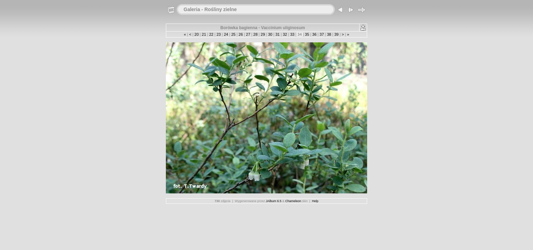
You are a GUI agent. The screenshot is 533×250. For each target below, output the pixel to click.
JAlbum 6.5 (273, 201)
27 (248, 34)
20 (196, 34)
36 (314, 34)
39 (336, 34)
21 (204, 34)
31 (277, 34)
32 (285, 34)
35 (307, 34)
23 (218, 34)
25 (233, 34)
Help (315, 201)
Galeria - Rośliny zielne (210, 9)
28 (255, 34)
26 (241, 34)
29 (263, 34)
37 (322, 34)
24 (226, 34)
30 (270, 34)
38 (329, 34)
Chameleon (293, 201)
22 (211, 34)
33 (292, 34)
